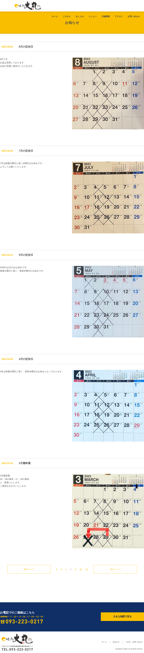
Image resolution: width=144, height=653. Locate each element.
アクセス (119, 16)
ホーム (55, 16)
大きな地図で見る (122, 616)
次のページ (115, 569)
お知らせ (116, 642)
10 (81, 569)
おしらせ (80, 16)
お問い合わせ (134, 16)
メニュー (93, 16)
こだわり (67, 16)
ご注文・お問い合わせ (134, 642)
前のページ (29, 569)
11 (86, 569)
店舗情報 (106, 16)
